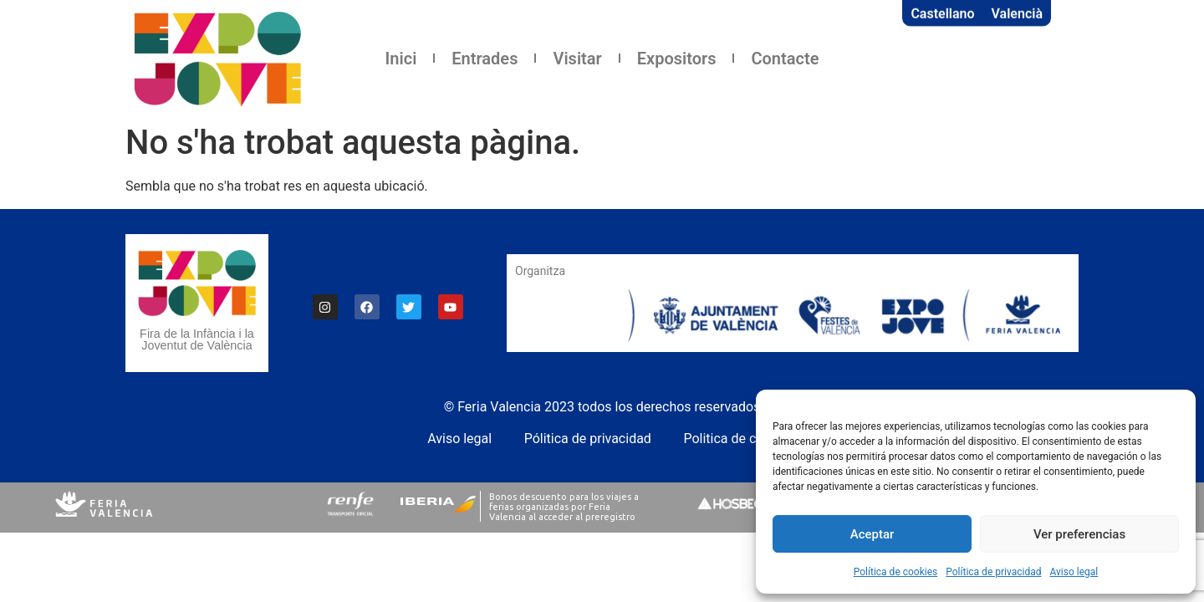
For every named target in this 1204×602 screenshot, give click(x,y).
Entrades (485, 58)
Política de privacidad (993, 572)
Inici (401, 58)
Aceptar (872, 534)
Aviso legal (1073, 572)
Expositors (677, 58)
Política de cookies (896, 572)
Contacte (785, 58)
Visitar (577, 58)
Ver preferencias (1079, 534)
